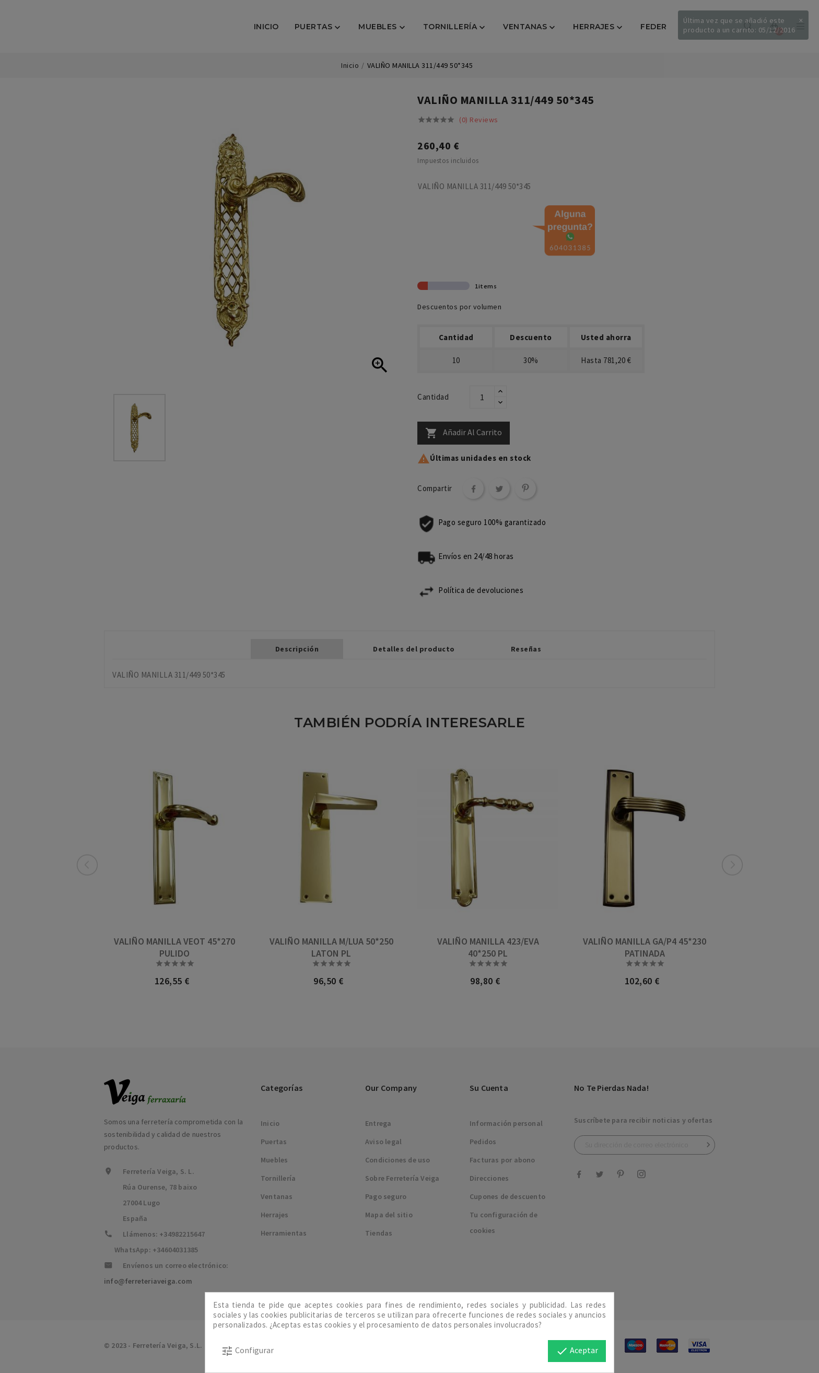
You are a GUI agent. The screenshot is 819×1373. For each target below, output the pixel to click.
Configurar (247, 1351)
